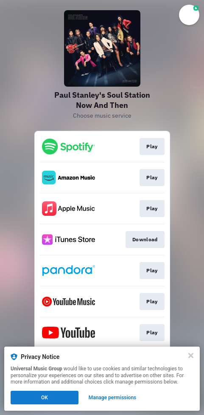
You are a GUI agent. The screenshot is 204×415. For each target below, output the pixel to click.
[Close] (191, 355)
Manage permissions (113, 398)
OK (44, 398)
